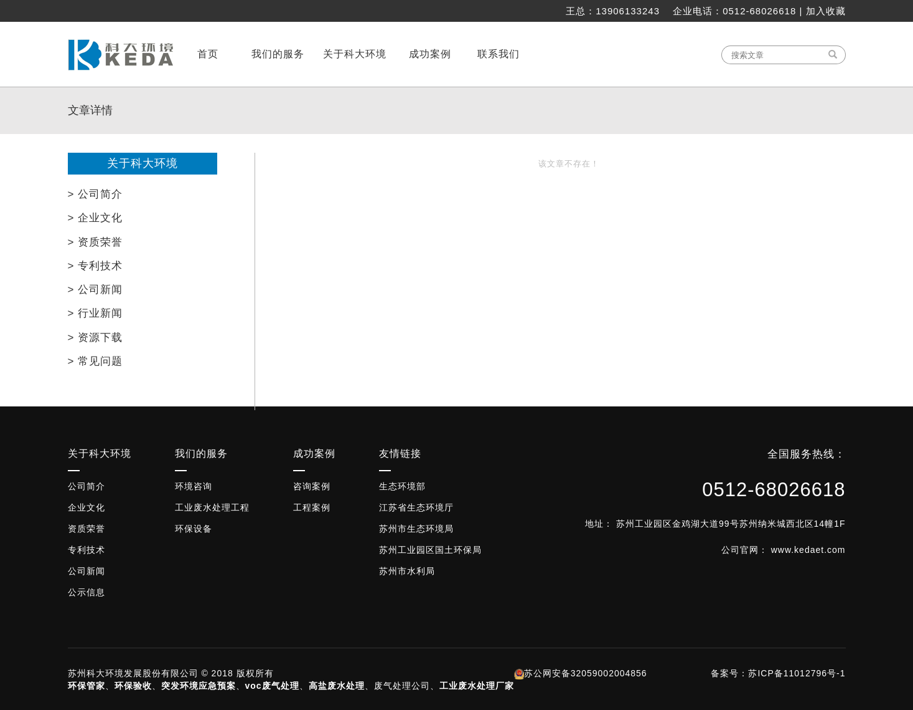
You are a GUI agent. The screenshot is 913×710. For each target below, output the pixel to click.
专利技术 (86, 550)
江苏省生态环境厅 (416, 507)
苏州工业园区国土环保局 (430, 550)
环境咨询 (193, 486)
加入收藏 (826, 11)
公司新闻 (86, 571)
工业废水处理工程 (212, 507)
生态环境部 (402, 486)
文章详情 (90, 110)
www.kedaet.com (808, 550)
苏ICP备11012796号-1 (796, 673)
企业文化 (86, 507)
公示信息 (86, 592)
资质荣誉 (86, 529)
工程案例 (311, 507)
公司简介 (86, 486)
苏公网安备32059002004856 (585, 673)
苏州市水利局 (407, 571)
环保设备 (193, 529)
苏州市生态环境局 (416, 529)
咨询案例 (311, 486)
